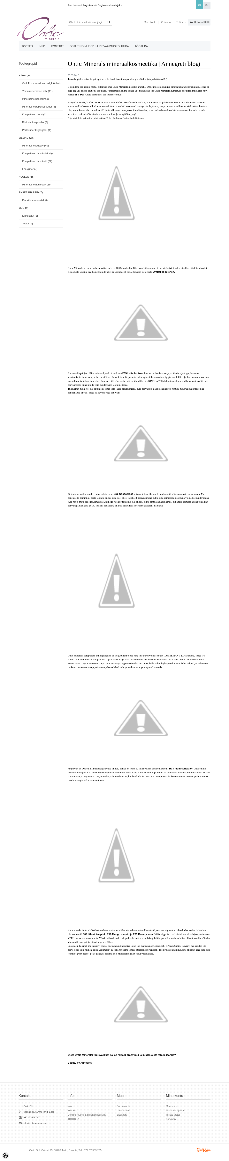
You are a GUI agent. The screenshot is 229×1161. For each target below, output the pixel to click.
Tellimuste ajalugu (175, 1110)
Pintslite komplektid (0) (35, 200)
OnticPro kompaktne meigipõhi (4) (41, 83)
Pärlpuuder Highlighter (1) (36, 130)
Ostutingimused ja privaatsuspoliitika (99, 46)
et (199, 5)
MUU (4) (23, 207)
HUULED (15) (26, 176)
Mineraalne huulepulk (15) (36, 184)
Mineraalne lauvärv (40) (35, 145)
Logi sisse (88, 5)
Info (42, 46)
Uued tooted (123, 1110)
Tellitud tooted (173, 1114)
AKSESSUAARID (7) (31, 192)
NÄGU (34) (25, 75)
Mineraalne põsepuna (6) (36, 98)
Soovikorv (171, 1119)
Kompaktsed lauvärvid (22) (37, 161)
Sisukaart (122, 1114)
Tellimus (181, 22)
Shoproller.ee (203, 1150)
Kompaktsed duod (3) (34, 114)
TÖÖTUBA (141, 46)
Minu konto (150, 22)
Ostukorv (202, 22)
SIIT (76, 94)
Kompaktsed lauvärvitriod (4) (38, 153)
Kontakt (57, 46)
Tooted (27, 46)
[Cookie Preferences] (5, 1155)
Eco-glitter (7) (29, 169)
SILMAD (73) (26, 137)
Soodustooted (124, 1106)
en (206, 5)
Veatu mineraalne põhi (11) (37, 91)
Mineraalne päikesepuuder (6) (39, 106)
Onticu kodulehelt (163, 271)
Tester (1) (27, 223)
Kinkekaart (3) (30, 215)
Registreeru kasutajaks (110, 5)
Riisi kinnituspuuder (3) (35, 122)
